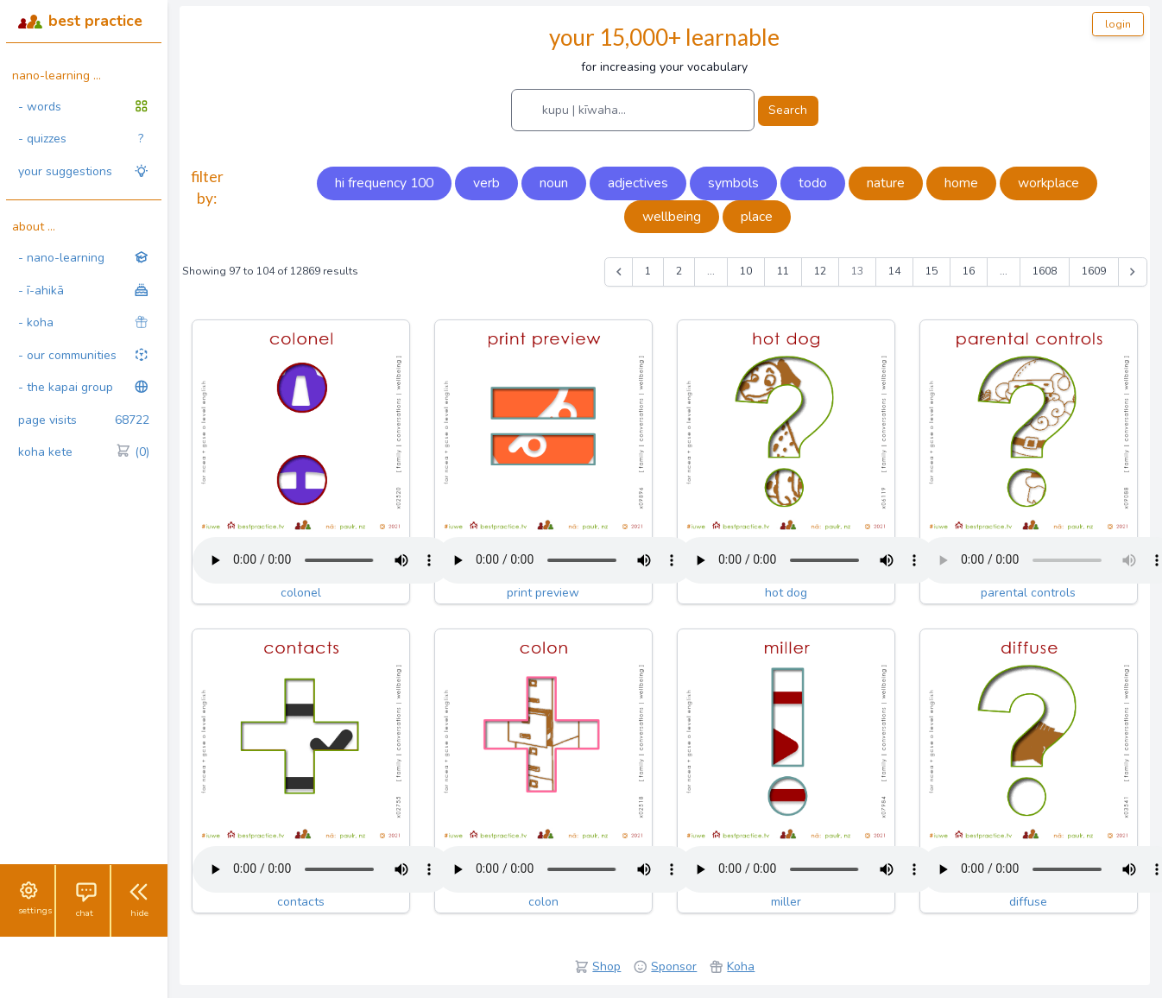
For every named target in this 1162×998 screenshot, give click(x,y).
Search (787, 110)
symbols (733, 183)
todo (813, 183)
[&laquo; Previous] (619, 272)
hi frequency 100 (384, 183)
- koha (83, 322)
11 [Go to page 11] (783, 271)
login (1118, 24)
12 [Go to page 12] (820, 271)
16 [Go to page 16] (969, 271)
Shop (606, 966)
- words (83, 106)
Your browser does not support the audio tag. (322, 560)
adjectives (638, 183)
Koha (741, 966)
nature (886, 183)
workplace (1048, 183)
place (757, 216)
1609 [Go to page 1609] (1094, 271)
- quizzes (80, 139)
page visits (83, 420)
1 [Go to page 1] (648, 271)
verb (486, 183)
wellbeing (671, 216)
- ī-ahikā (83, 290)
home (961, 183)
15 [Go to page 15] (931, 271)
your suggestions (83, 171)
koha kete (83, 452)
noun (554, 183)
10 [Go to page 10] (746, 271)
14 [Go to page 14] (894, 271)
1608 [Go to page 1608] (1045, 271)
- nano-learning (83, 258)
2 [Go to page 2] (679, 271)
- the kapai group (83, 387)
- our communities (83, 355)
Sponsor (674, 966)
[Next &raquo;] (1132, 272)
